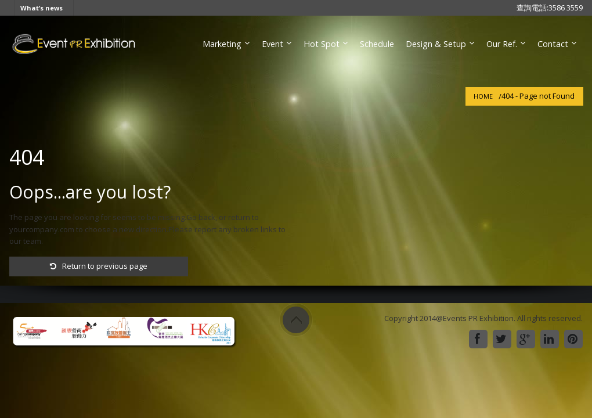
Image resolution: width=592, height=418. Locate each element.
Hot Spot (322, 43)
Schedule (377, 43)
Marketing (222, 43)
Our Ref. (501, 43)
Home (483, 96)
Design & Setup (436, 43)
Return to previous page (98, 266)
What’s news (41, 7)
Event (272, 43)
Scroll (296, 320)
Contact (552, 43)
